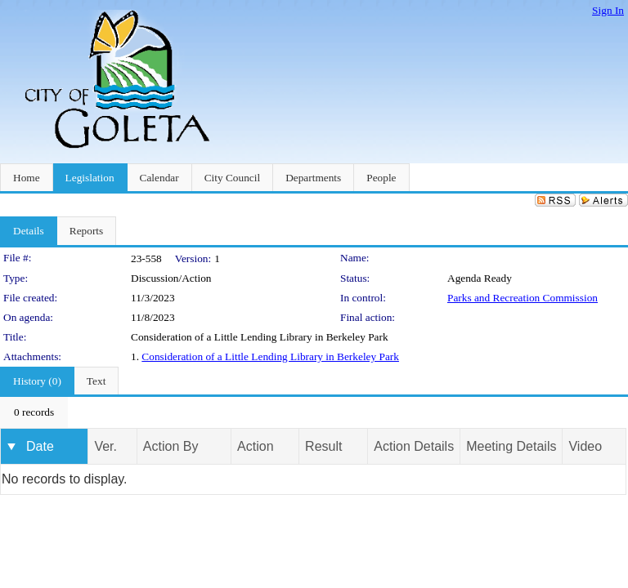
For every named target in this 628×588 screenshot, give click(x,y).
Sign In (608, 10)
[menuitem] (34, 412)
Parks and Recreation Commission (522, 298)
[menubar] (34, 412)
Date (40, 446)
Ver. (105, 446)
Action (255, 446)
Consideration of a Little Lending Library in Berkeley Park (270, 356)
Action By (171, 446)
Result (323, 446)
